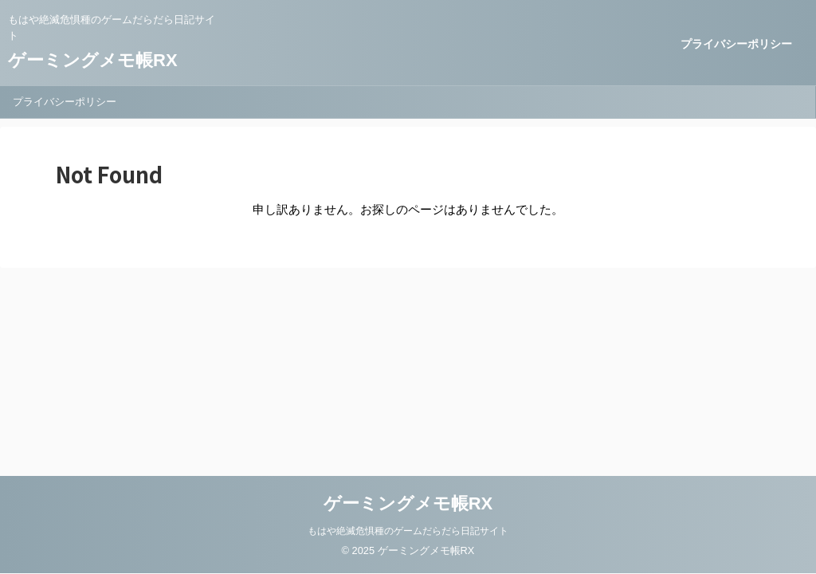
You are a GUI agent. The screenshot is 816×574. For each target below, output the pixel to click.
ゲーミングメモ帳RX (93, 60)
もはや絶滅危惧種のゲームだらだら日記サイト (408, 531)
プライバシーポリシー (736, 43)
